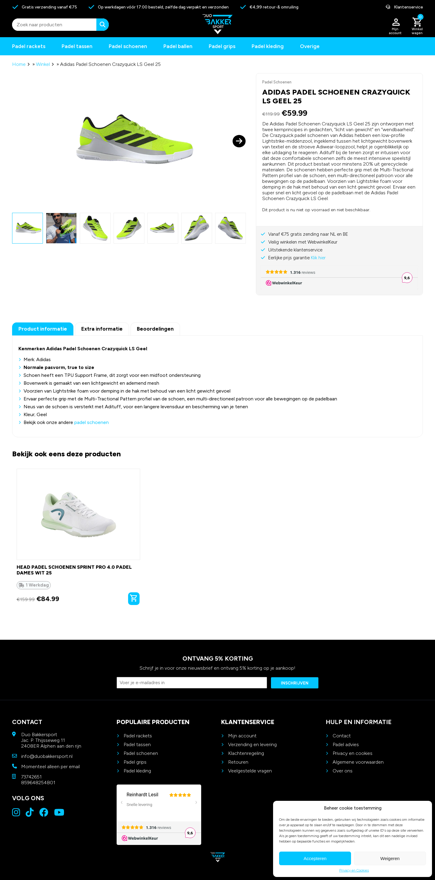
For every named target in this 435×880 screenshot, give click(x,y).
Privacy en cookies (352, 753)
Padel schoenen (128, 46)
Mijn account (242, 736)
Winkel (43, 64)
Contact (342, 736)
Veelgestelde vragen (250, 771)
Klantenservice (404, 7)
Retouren (238, 762)
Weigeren (390, 858)
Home (19, 64)
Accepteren (315, 858)
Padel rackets (138, 736)
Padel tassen (77, 46)
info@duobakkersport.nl (46, 756)
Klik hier (318, 257)
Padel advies (346, 744)
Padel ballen (177, 46)
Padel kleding (268, 46)
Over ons (343, 771)
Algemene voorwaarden (358, 762)
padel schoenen (91, 422)
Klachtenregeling (246, 753)
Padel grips (222, 46)
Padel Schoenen (277, 82)
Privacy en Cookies (354, 870)
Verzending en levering (252, 744)
